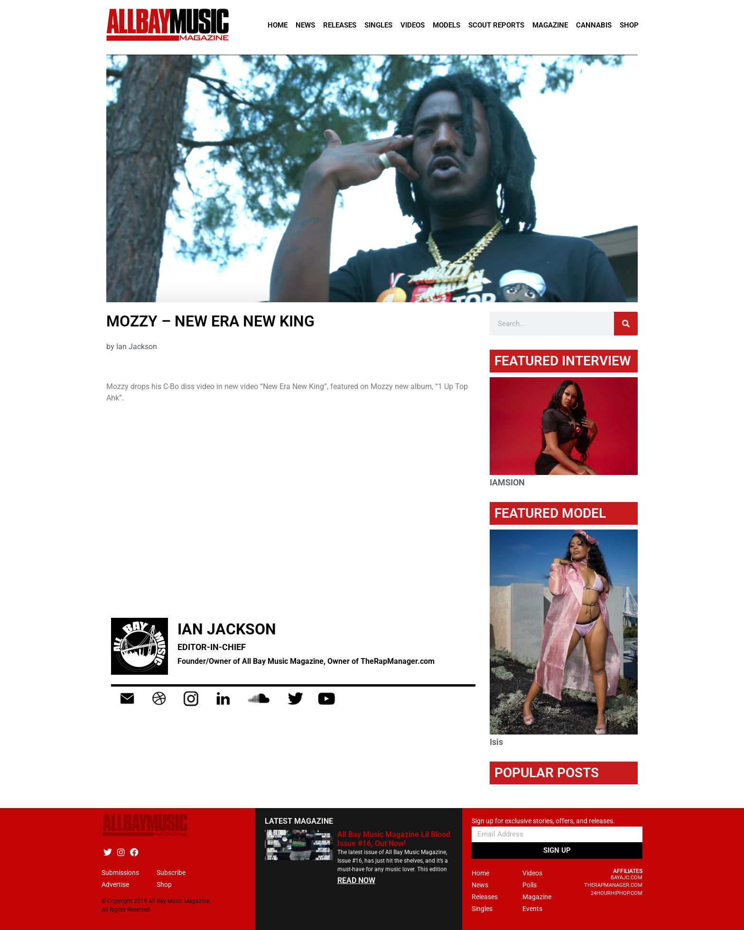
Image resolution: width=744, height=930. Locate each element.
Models (446, 25)
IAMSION (507, 482)
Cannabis (594, 25)
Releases (339, 25)
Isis (496, 742)
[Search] (626, 323)
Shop (629, 25)
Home (278, 25)
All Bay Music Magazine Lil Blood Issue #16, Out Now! (393, 839)
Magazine (550, 25)
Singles (378, 25)
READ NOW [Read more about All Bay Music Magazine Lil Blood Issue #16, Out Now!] (356, 880)
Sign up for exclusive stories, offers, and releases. (543, 821)
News (305, 25)
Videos (412, 25)
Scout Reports (496, 25)
